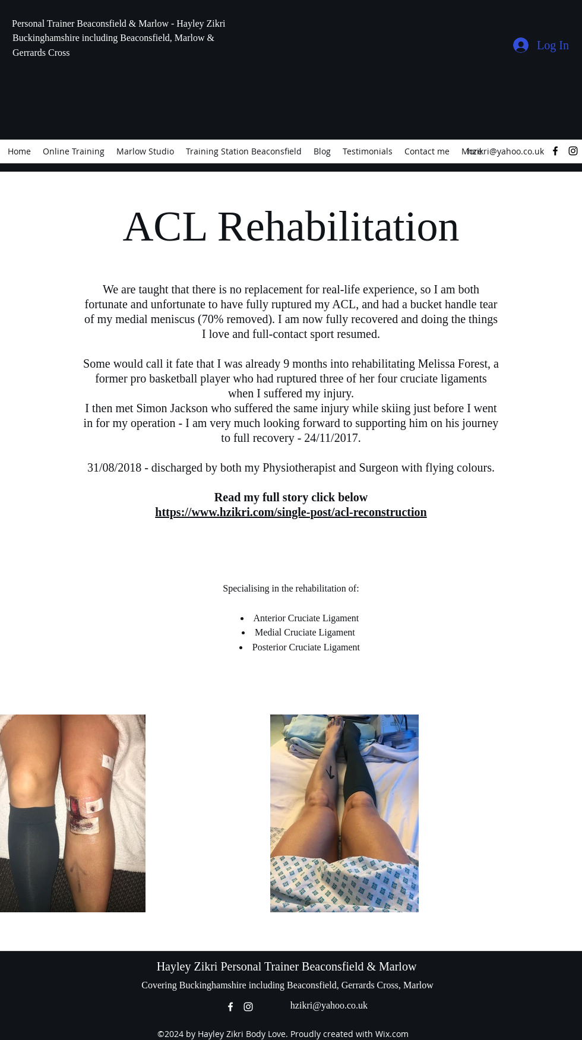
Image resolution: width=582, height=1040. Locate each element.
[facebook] (555, 151)
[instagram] (573, 151)
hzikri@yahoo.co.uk (505, 151)
